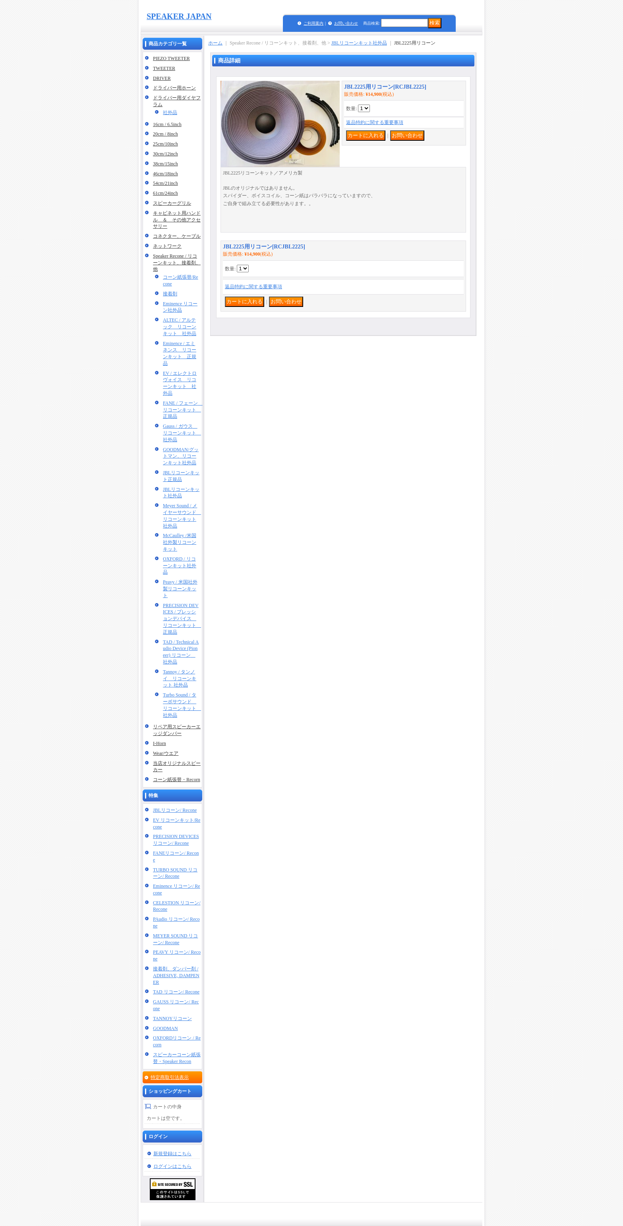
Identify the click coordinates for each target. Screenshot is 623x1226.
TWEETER (164, 68)
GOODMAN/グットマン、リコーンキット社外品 (181, 456)
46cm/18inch (165, 174)
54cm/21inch (165, 183)
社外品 (170, 112)
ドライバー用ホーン (174, 88)
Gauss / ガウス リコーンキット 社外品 (182, 432)
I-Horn (159, 743)
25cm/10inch (165, 144)
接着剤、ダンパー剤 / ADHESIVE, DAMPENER (176, 975)
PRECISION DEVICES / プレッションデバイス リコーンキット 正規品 (182, 619)
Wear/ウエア (165, 753)
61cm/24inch (165, 193)
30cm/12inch (165, 154)
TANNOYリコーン (172, 1018)
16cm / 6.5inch (167, 124)
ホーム (215, 43)
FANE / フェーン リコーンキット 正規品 (183, 409)
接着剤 (170, 294)
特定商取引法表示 (170, 1077)
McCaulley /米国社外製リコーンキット (179, 542)
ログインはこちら (172, 1166)
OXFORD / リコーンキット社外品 (179, 565)
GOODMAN (165, 1028)
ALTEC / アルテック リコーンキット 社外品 (179, 326)
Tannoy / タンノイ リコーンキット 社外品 (179, 678)
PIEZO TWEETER (171, 58)
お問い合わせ (346, 23)
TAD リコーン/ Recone (176, 992)
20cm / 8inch (165, 134)
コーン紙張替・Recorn (176, 779)
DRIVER (162, 78)
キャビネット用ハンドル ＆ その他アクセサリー (177, 219)
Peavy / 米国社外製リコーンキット (180, 588)
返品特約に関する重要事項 (374, 122)
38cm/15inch (165, 164)
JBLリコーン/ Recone (175, 810)
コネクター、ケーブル (177, 236)
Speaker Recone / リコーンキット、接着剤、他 (177, 262)
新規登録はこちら (172, 1153)
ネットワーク (167, 246)
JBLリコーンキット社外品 (359, 43)
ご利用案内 (313, 23)
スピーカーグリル (172, 203)
